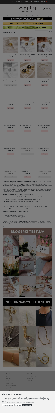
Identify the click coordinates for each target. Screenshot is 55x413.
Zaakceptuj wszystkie (27, 405)
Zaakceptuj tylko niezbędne (8, 405)
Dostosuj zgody (18, 405)
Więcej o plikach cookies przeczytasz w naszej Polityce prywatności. (18, 402)
